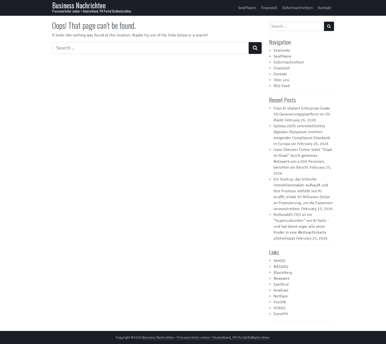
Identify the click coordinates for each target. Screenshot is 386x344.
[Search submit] (255, 48)
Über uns (281, 80)
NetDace (280, 296)
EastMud (281, 284)
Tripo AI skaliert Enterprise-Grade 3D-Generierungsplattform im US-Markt (302, 114)
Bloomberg (282, 272)
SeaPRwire (247, 7)
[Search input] (150, 48)
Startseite (281, 50)
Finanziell (269, 7)
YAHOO (279, 260)
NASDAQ (280, 266)
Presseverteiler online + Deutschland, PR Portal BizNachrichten (223, 337)
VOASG (279, 308)
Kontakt (324, 7)
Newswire (281, 278)
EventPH (280, 313)
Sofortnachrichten (297, 7)
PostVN (279, 302)
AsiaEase (281, 290)
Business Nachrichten (79, 5)
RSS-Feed (281, 85)
